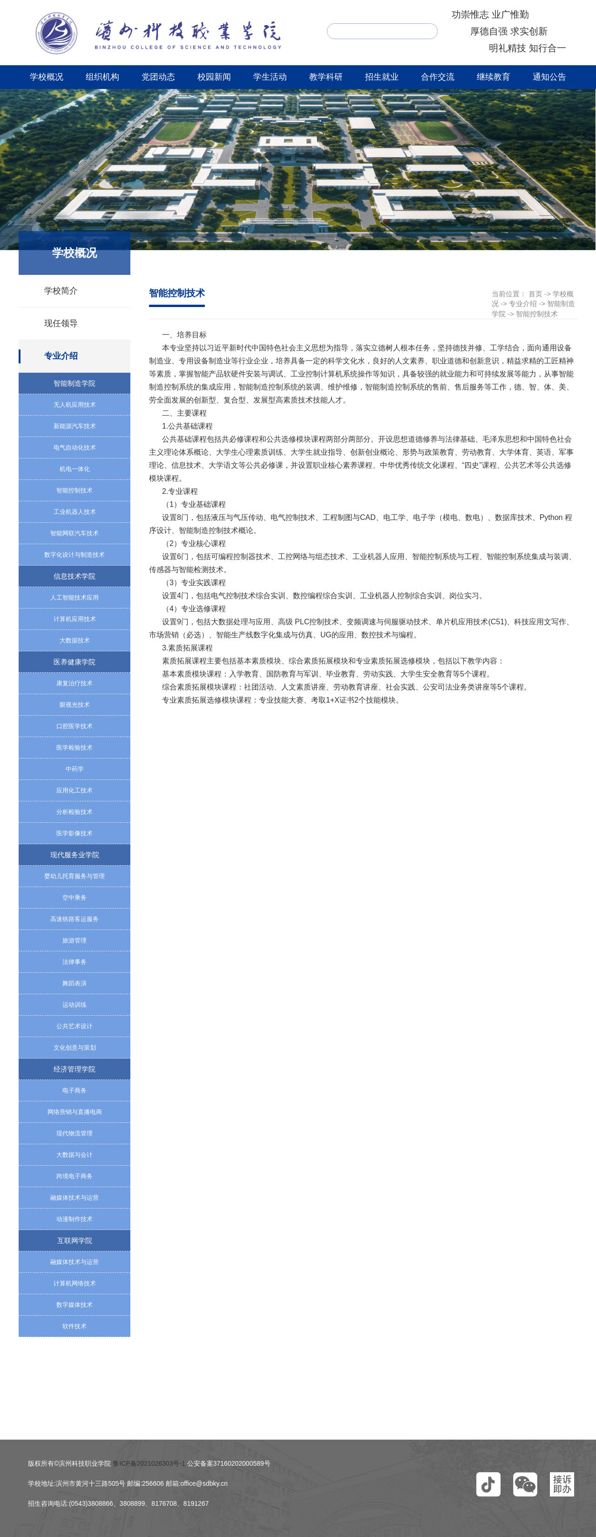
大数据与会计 (74, 1154)
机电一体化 (75, 468)
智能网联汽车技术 (74, 533)
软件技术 (74, 1326)
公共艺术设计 (74, 1026)
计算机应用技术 (75, 618)
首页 (535, 294)
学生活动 (270, 77)
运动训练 (74, 1004)
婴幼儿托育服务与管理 (74, 876)
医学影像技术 (74, 833)
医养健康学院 (74, 662)
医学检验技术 (74, 747)
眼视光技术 (75, 704)
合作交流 (437, 77)
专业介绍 (61, 356)
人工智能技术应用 (74, 597)
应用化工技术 (74, 790)
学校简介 (61, 290)
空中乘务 (74, 897)
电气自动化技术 (75, 447)
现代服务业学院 (74, 855)
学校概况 (46, 77)
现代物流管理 (74, 1133)
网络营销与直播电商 (74, 1111)
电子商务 (74, 1090)
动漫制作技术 (74, 1219)
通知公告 (549, 77)
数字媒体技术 (74, 1304)
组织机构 (102, 77)
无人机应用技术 (75, 404)
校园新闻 (214, 77)
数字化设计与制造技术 (74, 554)
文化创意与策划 (75, 1047)
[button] (488, 1484)
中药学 (75, 768)
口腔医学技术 (74, 726)
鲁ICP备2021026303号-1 (149, 1463)
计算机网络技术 (75, 1283)
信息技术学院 (74, 576)
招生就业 (382, 77)
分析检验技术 (74, 811)
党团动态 (158, 77)
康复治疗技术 (74, 683)
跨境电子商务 (74, 1176)
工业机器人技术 (75, 511)
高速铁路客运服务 (74, 918)
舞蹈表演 (74, 983)
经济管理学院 (74, 1069)
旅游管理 (74, 940)
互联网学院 (74, 1240)
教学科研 (326, 77)
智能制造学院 (74, 383)
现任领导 (61, 323)
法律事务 (74, 961)
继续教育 (493, 77)
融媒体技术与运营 (74, 1197)
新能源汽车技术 (75, 426)
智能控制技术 (74, 490)
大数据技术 (75, 640)
